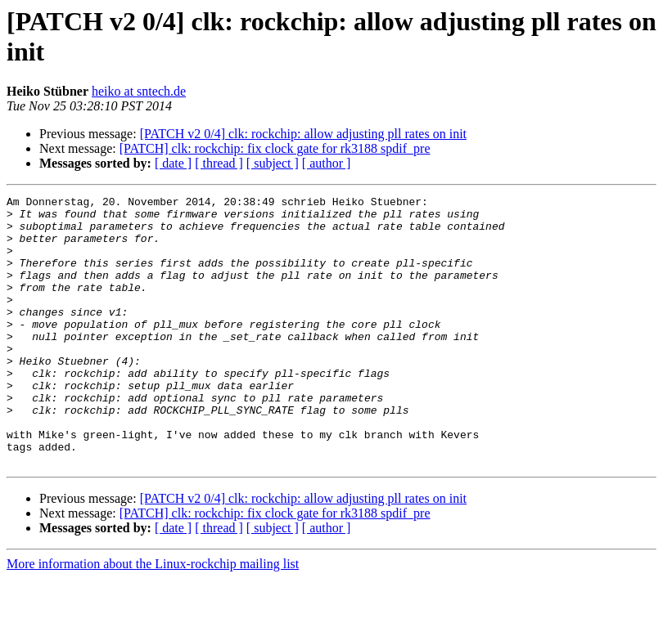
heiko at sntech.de (139, 91)
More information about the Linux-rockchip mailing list (153, 618)
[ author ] (326, 163)
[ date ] (173, 163)
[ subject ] (272, 163)
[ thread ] (219, 163)
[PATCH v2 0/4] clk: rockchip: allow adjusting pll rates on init (303, 134)
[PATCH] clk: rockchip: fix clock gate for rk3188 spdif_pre (275, 148)
